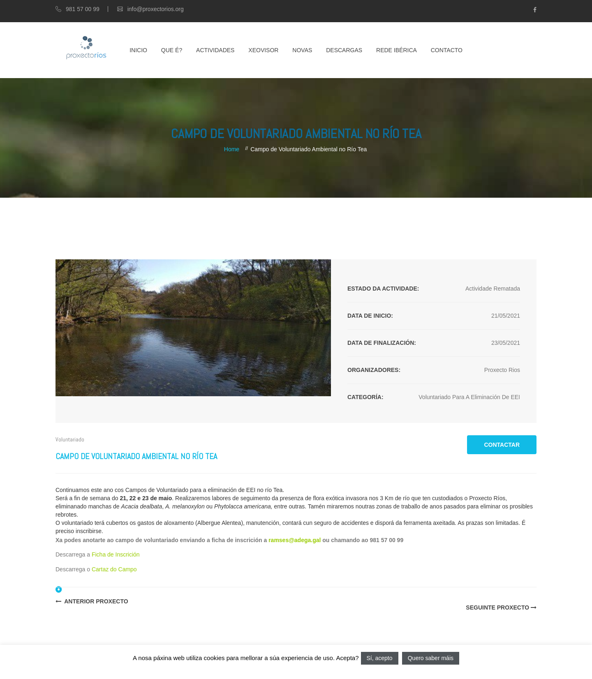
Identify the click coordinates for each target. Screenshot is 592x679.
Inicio (138, 50)
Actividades (215, 50)
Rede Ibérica (396, 50)
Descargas (344, 50)
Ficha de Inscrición (116, 554)
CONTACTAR (502, 444)
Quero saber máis (430, 658)
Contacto (446, 50)
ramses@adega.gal (294, 540)
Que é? (171, 50)
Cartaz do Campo (114, 569)
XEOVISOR (263, 50)
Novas (302, 50)
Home (231, 149)
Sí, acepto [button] (380, 658)
